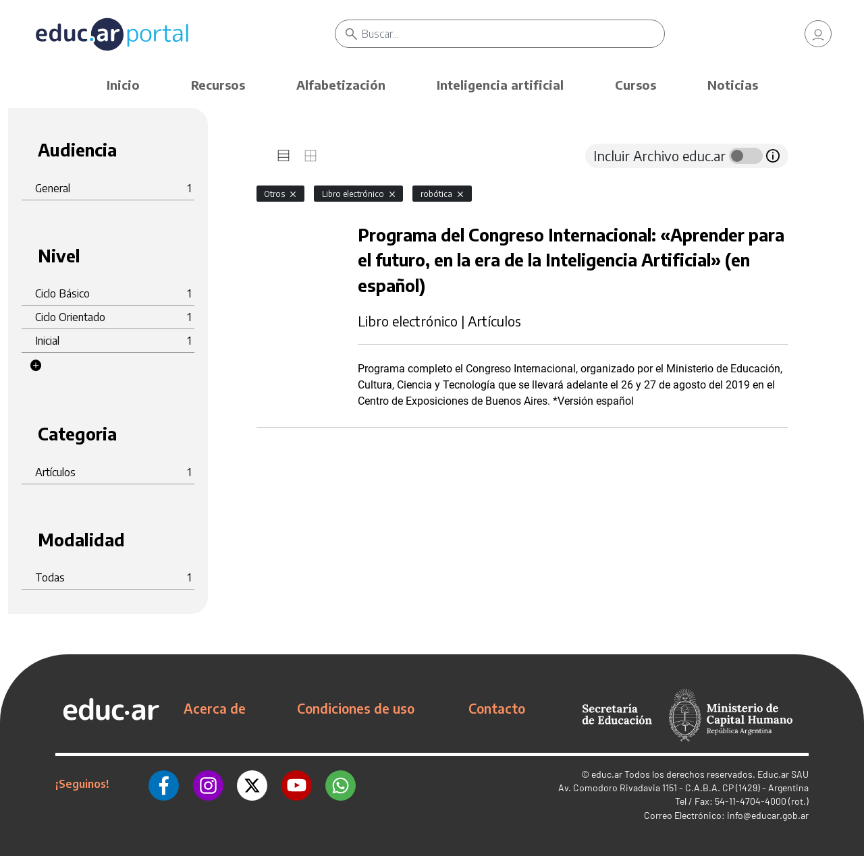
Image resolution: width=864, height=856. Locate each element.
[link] (818, 33)
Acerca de (215, 708)
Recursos (218, 84)
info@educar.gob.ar (768, 815)
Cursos (635, 84)
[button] (36, 365)
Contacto (496, 708)
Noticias (732, 84)
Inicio (123, 84)
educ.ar (606, 774)
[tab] (283, 155)
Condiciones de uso (355, 708)
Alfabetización (340, 84)
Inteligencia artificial (500, 84)
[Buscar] (513, 33)
